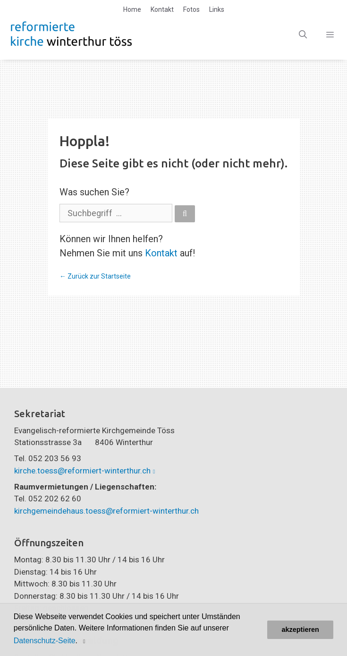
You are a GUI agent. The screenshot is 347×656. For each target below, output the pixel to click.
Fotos (191, 9)
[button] (85, 641)
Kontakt (162, 9)
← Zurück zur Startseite (95, 276)
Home (132, 9)
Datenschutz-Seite (45, 641)
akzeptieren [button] (300, 629)
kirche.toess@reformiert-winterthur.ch (82, 470)
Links (216, 9)
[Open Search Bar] (303, 35)
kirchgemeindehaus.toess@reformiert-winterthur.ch (106, 511)
